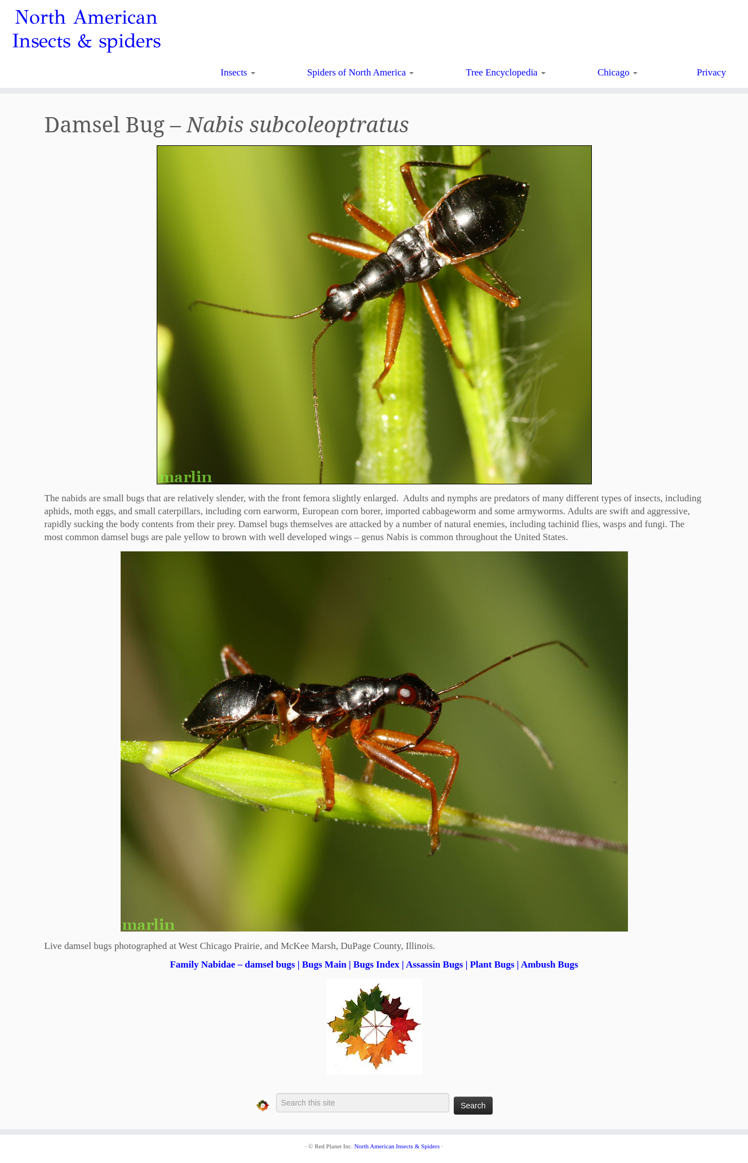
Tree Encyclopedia (506, 72)
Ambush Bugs (549, 964)
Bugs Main (324, 964)
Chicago (617, 72)
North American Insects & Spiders (397, 1146)
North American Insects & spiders (86, 29)
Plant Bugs (492, 964)
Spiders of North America (360, 72)
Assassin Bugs (434, 964)
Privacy (711, 72)
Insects (237, 72)
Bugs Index (376, 964)
